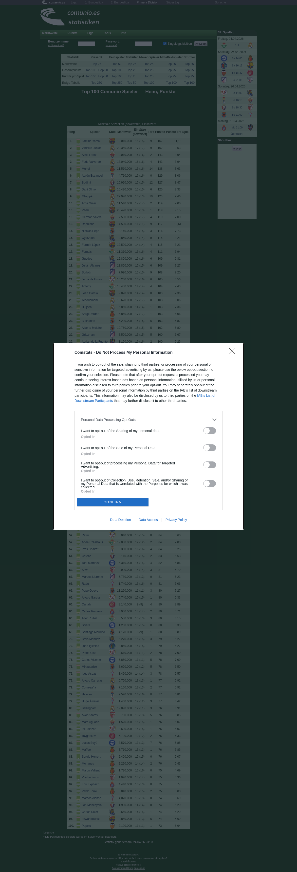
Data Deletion (120, 520)
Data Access (148, 520)
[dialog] (148, 436)
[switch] (209, 430)
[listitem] (148, 419)
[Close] (234, 352)
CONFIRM (113, 502)
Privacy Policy (176, 520)
